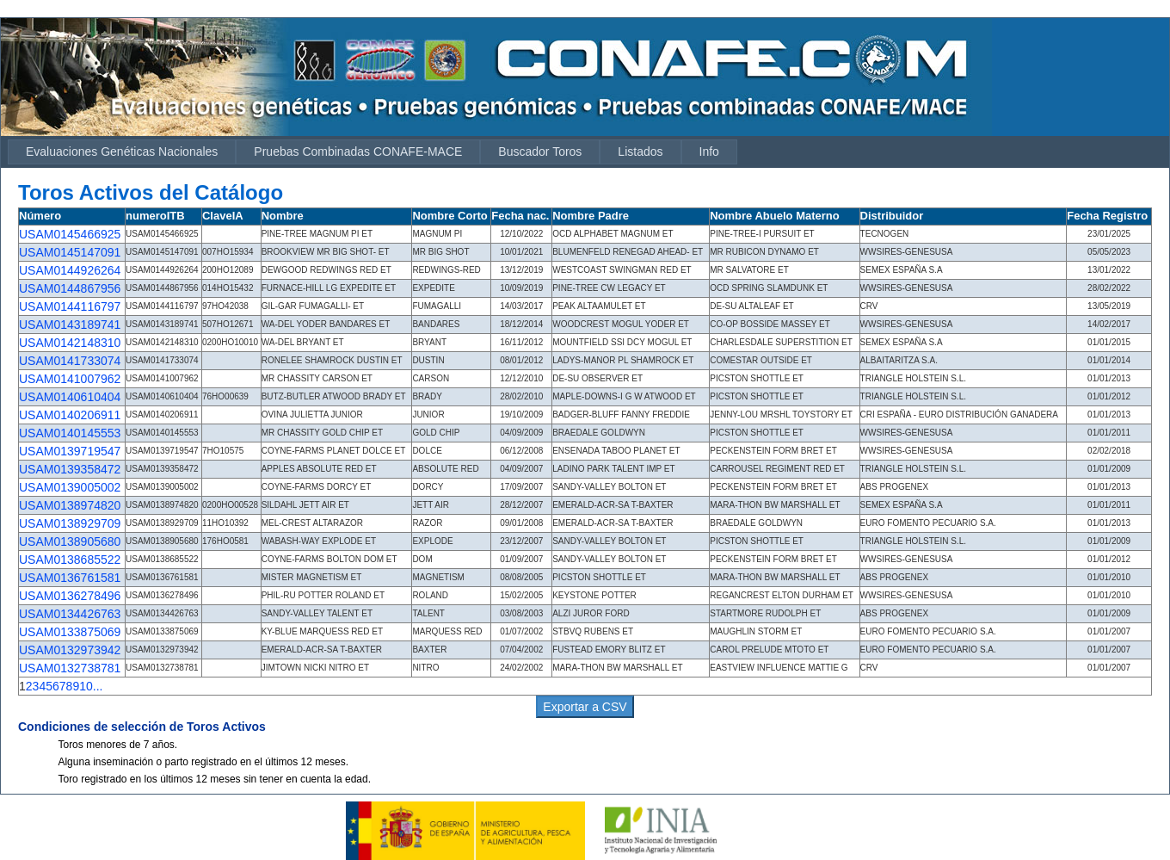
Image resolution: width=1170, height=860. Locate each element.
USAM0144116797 (69, 306)
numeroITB (155, 215)
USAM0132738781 (69, 668)
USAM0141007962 (69, 379)
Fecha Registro (1107, 215)
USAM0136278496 (69, 596)
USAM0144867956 (69, 288)
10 (86, 686)
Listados (640, 151)
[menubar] (372, 151)
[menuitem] (122, 151)
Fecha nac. (520, 215)
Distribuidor (892, 215)
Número (40, 215)
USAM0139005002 (69, 487)
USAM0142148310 (69, 343)
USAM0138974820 (69, 505)
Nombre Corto (449, 215)
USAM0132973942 (69, 650)
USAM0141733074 (69, 361)
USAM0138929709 (69, 523)
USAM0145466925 (69, 234)
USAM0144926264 (69, 270)
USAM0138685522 (69, 559)
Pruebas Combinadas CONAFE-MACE (358, 151)
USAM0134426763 (69, 614)
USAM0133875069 (69, 632)
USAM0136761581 (69, 578)
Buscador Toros (540, 151)
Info (709, 151)
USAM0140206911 (69, 415)
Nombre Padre (590, 215)
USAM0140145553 (69, 433)
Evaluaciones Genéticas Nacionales (122, 151)
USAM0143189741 (69, 324)
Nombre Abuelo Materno (774, 215)
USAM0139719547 (69, 451)
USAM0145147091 (69, 252)
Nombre (283, 215)
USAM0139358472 (69, 469)
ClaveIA (222, 215)
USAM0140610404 (69, 397)
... (98, 686)
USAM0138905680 (69, 541)
